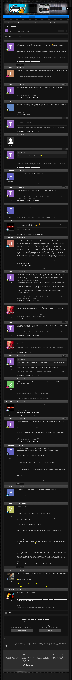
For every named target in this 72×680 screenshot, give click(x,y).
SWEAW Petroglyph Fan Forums (24, 263)
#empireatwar (27, 114)
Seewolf (11, 378)
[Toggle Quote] (19, 152)
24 (11, 516)
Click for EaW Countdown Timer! (24, 265)
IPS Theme (7, 642)
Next (10, 36)
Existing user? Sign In (56, 8)
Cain (11, 570)
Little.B (10, 101)
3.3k (10, 184)
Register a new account (21, 630)
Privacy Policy (7, 646)
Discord (8, 16)
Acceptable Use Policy (28, 665)
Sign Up (64, 8)
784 (11, 317)
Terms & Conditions (28, 662)
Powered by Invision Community (39, 647)
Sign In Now (50, 630)
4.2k (10, 234)
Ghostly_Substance (10, 220)
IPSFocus (6, 644)
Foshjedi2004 (11, 170)
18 (11, 499)
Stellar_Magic (11, 589)
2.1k (10, 603)
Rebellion (15, 16)
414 (11, 251)
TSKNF (11, 30)
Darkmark (10, 304)
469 (11, 114)
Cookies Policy (27, 661)
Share (54, 30)
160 (11, 392)
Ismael (10, 67)
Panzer (10, 486)
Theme (6, 645)
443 (11, 54)
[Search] (54, 17)
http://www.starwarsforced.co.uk (24, 318)
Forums (33, 16)
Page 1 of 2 (18, 36)
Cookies (6, 647)
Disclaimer (26, 664)
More (39, 16)
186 (11, 81)
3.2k (10, 583)
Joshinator (10, 237)
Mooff (10, 503)
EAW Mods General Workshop (22, 31)
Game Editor (24, 16)
